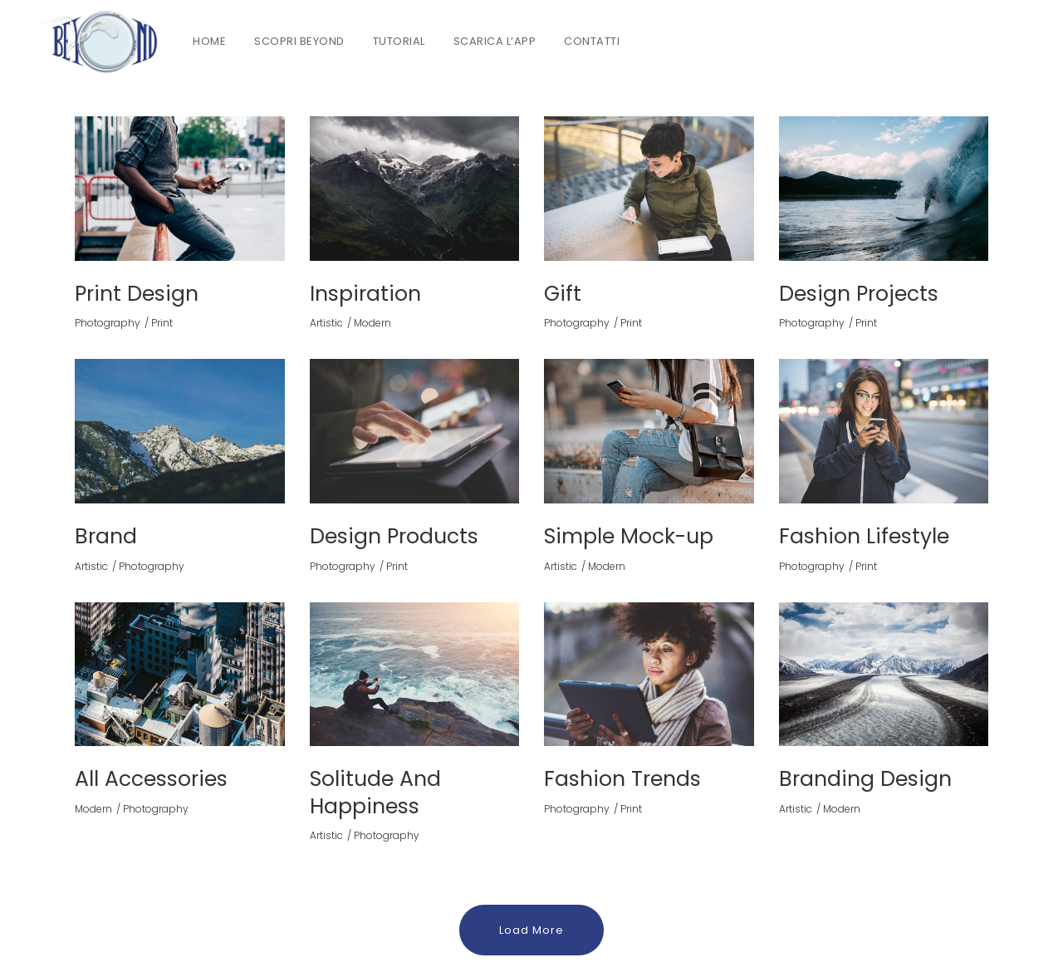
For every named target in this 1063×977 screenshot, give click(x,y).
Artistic (326, 323)
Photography (107, 323)
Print (162, 323)
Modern (372, 323)
